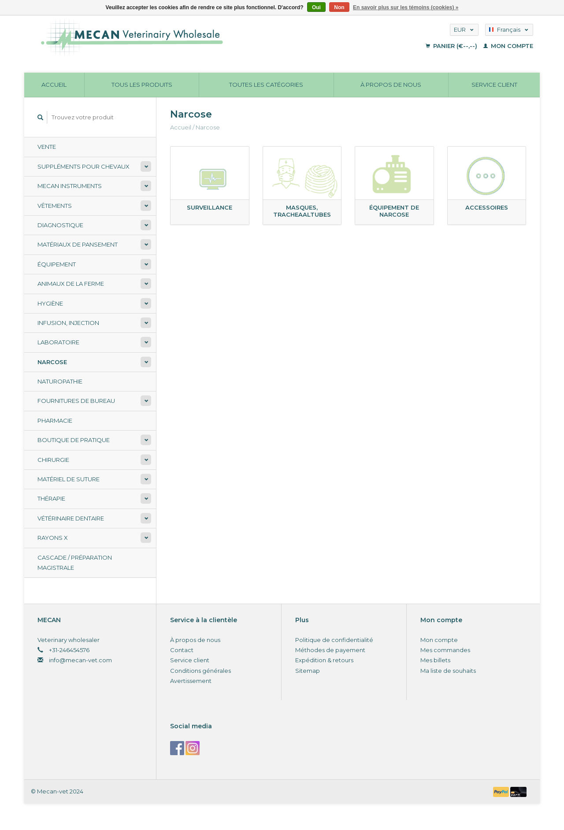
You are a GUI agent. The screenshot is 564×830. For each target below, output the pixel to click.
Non (339, 7)
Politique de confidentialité (334, 639)
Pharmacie (54, 420)
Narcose (52, 361)
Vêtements (54, 205)
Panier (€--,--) (452, 45)
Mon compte (508, 45)
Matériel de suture (68, 479)
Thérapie (51, 498)
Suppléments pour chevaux (83, 166)
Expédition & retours (324, 660)
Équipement (56, 264)
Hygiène (50, 303)
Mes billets (435, 660)
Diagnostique (60, 225)
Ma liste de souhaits (448, 670)
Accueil (54, 84)
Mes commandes (445, 649)
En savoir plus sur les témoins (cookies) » (405, 7)
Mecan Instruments (69, 185)
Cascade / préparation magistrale (74, 562)
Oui (316, 7)
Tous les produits (141, 84)
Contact (181, 649)
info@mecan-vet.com (80, 660)
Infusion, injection (68, 322)
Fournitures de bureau (76, 400)
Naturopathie (59, 381)
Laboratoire (58, 342)
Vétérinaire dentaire (70, 518)
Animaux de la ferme (70, 283)
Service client (494, 84)
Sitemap (307, 670)
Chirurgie (53, 459)
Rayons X (52, 537)
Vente (46, 146)
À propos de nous (390, 84)
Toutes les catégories (266, 84)
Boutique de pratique (73, 439)
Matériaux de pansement (77, 244)
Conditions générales (200, 670)
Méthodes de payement (330, 649)
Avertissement (191, 680)
